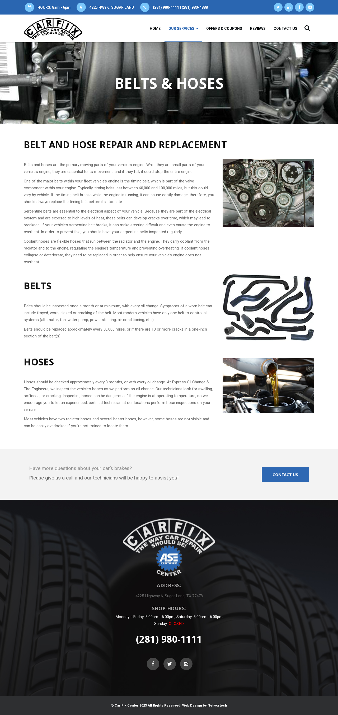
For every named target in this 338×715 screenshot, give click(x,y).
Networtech (217, 705)
